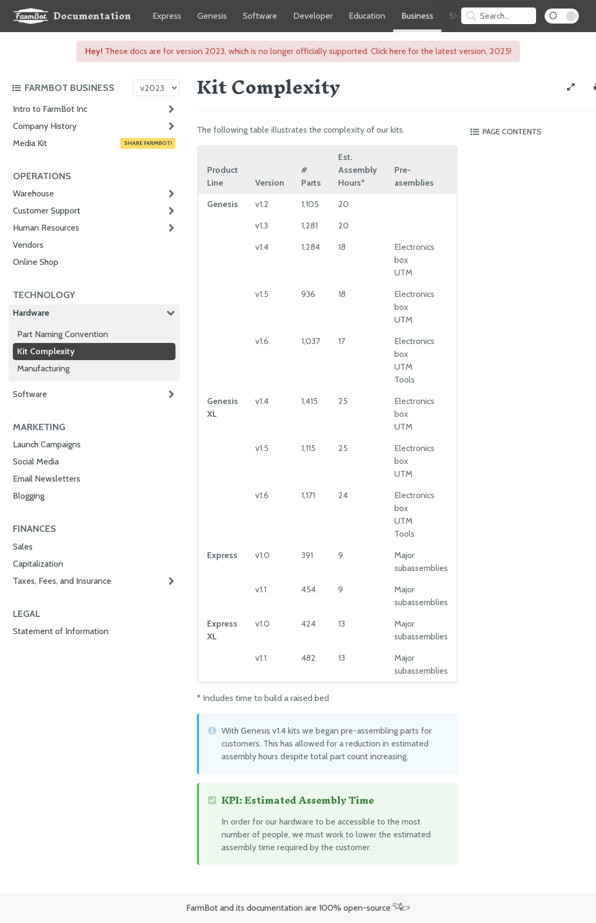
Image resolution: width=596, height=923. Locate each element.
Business (417, 16)
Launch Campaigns (47, 444)
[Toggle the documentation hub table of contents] (70, 88)
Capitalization (38, 564)
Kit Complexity (46, 351)
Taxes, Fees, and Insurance (62, 581)
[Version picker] (156, 87)
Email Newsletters (46, 479)
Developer (313, 16)
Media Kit (94, 143)
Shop (458, 16)
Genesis (212, 16)
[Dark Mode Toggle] (562, 16)
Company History (45, 126)
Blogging (28, 496)
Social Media (36, 461)
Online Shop (35, 262)
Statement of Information (61, 631)
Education (367, 16)
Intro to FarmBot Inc (50, 109)
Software (260, 16)
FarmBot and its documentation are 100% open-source (298, 908)
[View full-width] (570, 87)
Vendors (28, 245)
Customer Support (46, 210)
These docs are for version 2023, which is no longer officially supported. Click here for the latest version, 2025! (298, 51)
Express (166, 16)
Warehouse (33, 193)
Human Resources (46, 228)
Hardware (31, 313)
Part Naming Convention (62, 334)
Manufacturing (43, 368)
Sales (23, 546)
